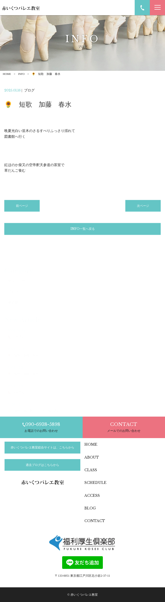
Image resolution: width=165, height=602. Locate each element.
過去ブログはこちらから (42, 465)
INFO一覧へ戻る (82, 229)
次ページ (143, 206)
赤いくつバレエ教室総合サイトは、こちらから (42, 447)
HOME (7, 73)
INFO (21, 73)
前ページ (22, 206)
